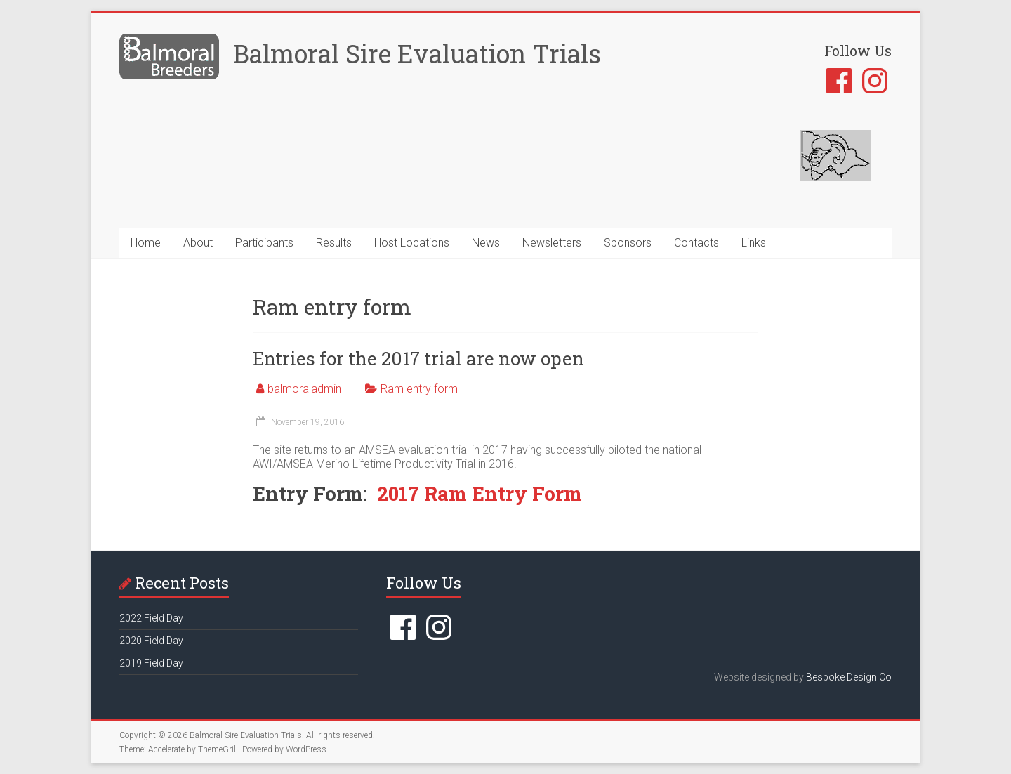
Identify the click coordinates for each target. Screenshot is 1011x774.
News (486, 242)
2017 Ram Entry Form (479, 493)
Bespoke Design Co (849, 677)
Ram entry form (419, 388)
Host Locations (411, 242)
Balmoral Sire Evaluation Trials (417, 53)
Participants (264, 242)
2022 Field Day (151, 618)
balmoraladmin (304, 388)
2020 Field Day (151, 640)
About (198, 242)
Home (146, 242)
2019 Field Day (151, 663)
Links (753, 242)
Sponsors (628, 242)
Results (334, 242)
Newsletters (551, 242)
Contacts (696, 242)
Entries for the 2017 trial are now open (418, 358)
